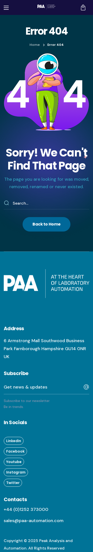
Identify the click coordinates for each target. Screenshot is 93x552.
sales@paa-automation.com (33, 521)
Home (35, 44)
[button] (83, 7)
